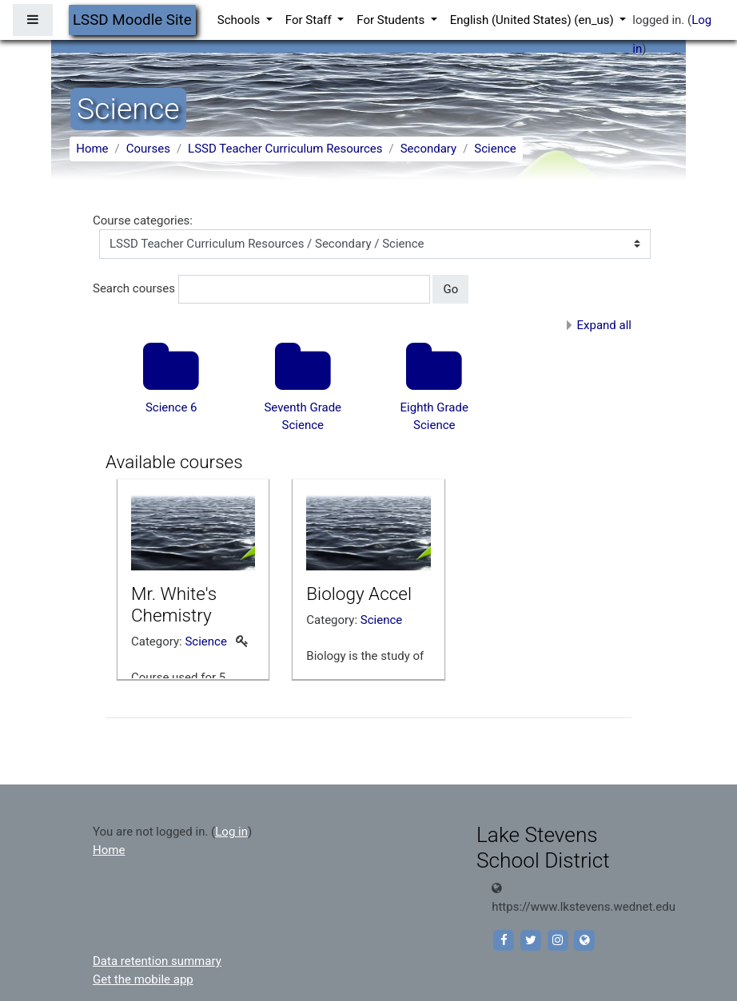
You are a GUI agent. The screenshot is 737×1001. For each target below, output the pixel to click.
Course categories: (143, 220)
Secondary (428, 148)
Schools (240, 20)
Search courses (134, 288)
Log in (231, 831)
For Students (392, 20)
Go (450, 289)
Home (92, 148)
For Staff (310, 20)
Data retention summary (157, 961)
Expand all (604, 325)
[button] (482, 290)
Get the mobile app (143, 979)
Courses (148, 148)
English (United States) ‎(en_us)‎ (533, 20)
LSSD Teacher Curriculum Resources (285, 148)
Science (495, 148)
